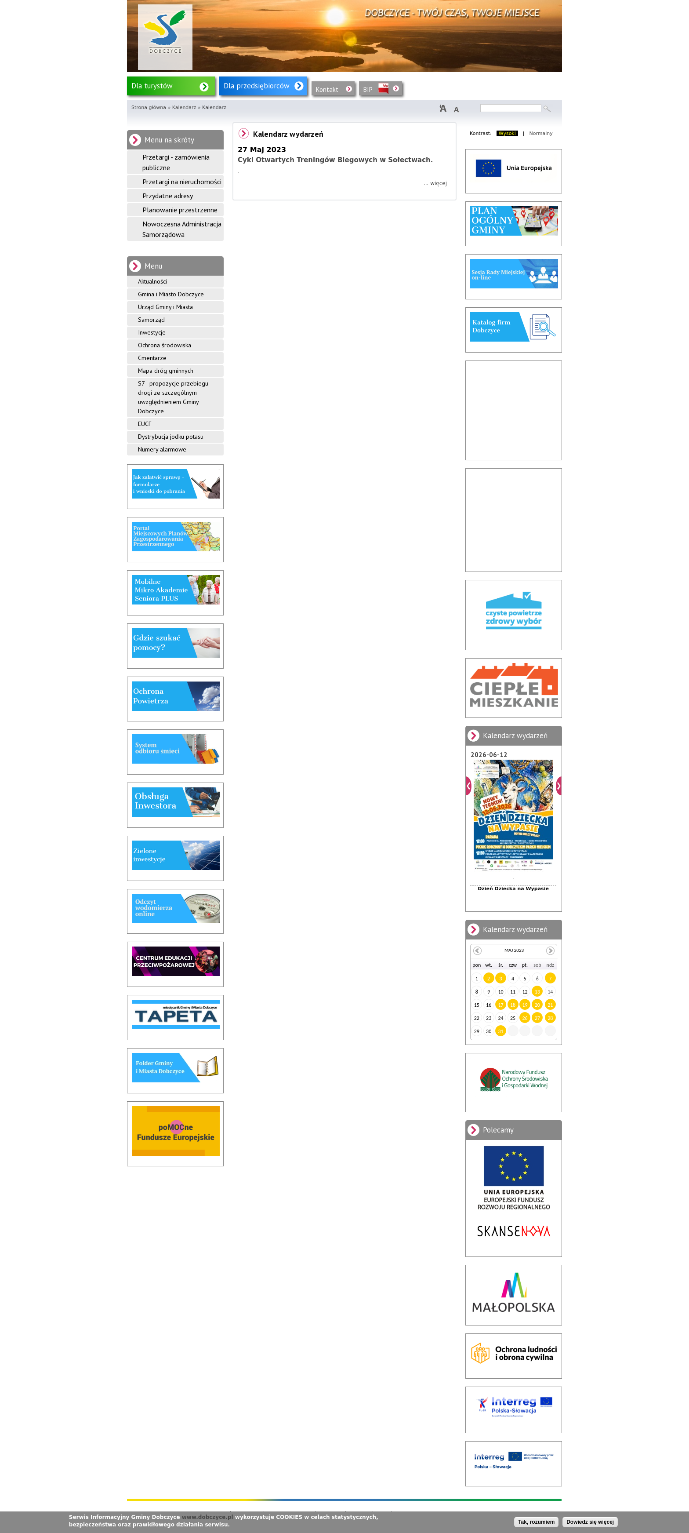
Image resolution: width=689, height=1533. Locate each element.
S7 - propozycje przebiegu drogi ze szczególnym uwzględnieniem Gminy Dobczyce (173, 397)
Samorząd (151, 320)
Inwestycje (152, 332)
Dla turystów (152, 86)
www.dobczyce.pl (207, 1517)
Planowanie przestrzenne (180, 209)
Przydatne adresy (167, 195)
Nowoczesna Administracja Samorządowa (181, 229)
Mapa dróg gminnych (165, 371)
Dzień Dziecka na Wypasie (513, 889)
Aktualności (152, 281)
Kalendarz (184, 107)
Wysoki (507, 133)
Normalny (541, 133)
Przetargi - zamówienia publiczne (176, 162)
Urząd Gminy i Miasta (165, 307)
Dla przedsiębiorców (257, 86)
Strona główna (148, 107)
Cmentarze (152, 358)
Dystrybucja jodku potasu (170, 437)
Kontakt (327, 89)
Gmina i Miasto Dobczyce (171, 294)
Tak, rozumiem (536, 1522)
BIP (368, 89)
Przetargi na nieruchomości (181, 181)
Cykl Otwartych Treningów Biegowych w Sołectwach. (335, 160)
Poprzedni (468, 785)
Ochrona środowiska (164, 345)
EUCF (145, 424)
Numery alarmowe (162, 449)
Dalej (559, 785)
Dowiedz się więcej (590, 1522)
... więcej (435, 183)
